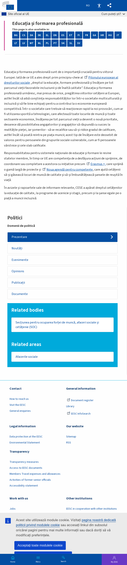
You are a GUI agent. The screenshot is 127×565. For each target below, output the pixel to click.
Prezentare (19, 237)
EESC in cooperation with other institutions (91, 509)
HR (102, 35)
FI (79, 35)
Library (70, 406)
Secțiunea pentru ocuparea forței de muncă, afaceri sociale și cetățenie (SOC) (57, 324)
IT (118, 35)
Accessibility (99, 5)
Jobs (13, 509)
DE (39, 35)
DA (31, 35)
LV (23, 43)
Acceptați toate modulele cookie (40, 545)
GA (94, 35)
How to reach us (19, 399)
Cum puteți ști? (113, 14)
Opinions (18, 271)
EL (47, 35)
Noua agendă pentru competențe (67, 169)
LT (15, 43)
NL (39, 43)
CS (23, 35)
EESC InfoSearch (79, 414)
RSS (68, 443)
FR (86, 35)
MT (31, 43)
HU (110, 35)
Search (63, 561)
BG (16, 35)
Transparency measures (24, 462)
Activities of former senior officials (30, 480)
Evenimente (20, 259)
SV (78, 43)
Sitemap (71, 437)
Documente (20, 294)
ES (62, 35)
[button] (109, 5)
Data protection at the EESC (26, 437)
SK (63, 43)
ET (70, 35)
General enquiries (20, 411)
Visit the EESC (18, 405)
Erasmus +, (96, 164)
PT (55, 43)
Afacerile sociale (27, 356)
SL (70, 43)
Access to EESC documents (26, 468)
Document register (80, 400)
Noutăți (17, 248)
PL (47, 43)
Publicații (18, 282)
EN (55, 35)
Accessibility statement (24, 486)
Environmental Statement (25, 443)
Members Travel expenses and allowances (35, 474)
